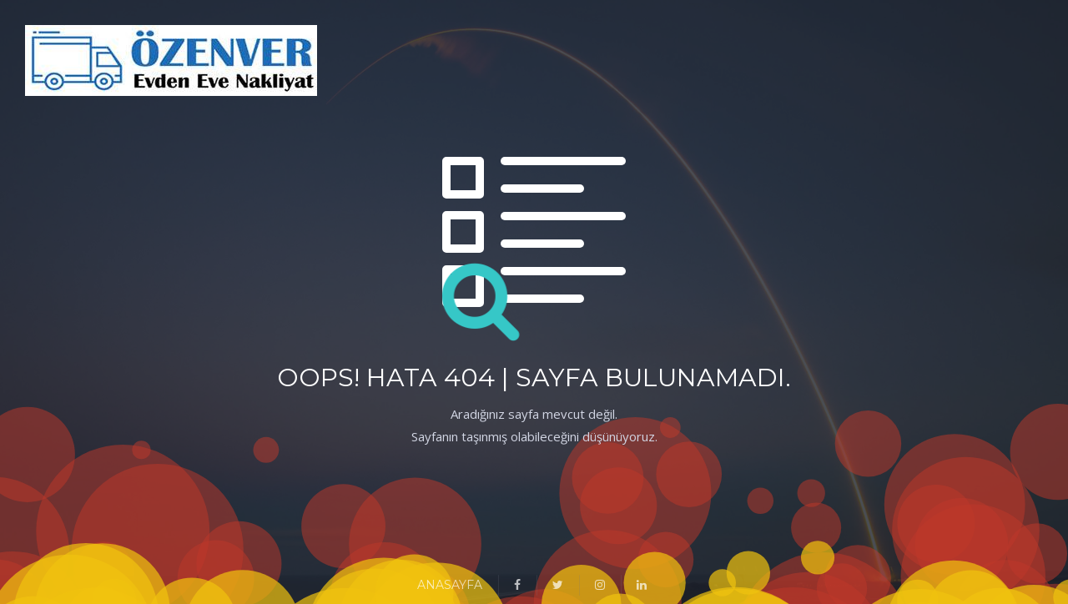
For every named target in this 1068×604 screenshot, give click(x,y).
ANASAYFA (449, 584)
